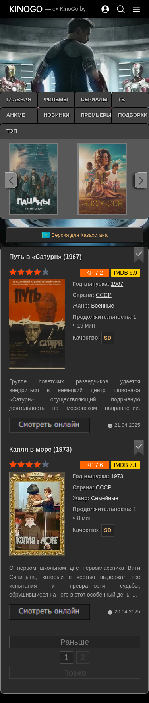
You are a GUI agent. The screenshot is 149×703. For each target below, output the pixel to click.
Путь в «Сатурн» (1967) (45, 256)
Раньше (74, 642)
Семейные (104, 498)
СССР (104, 295)
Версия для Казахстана (74, 235)
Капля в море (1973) (40, 449)
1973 (117, 476)
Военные (102, 305)
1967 (117, 284)
